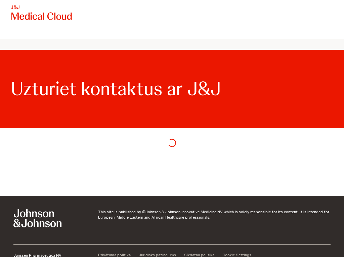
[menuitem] (13, 32)
